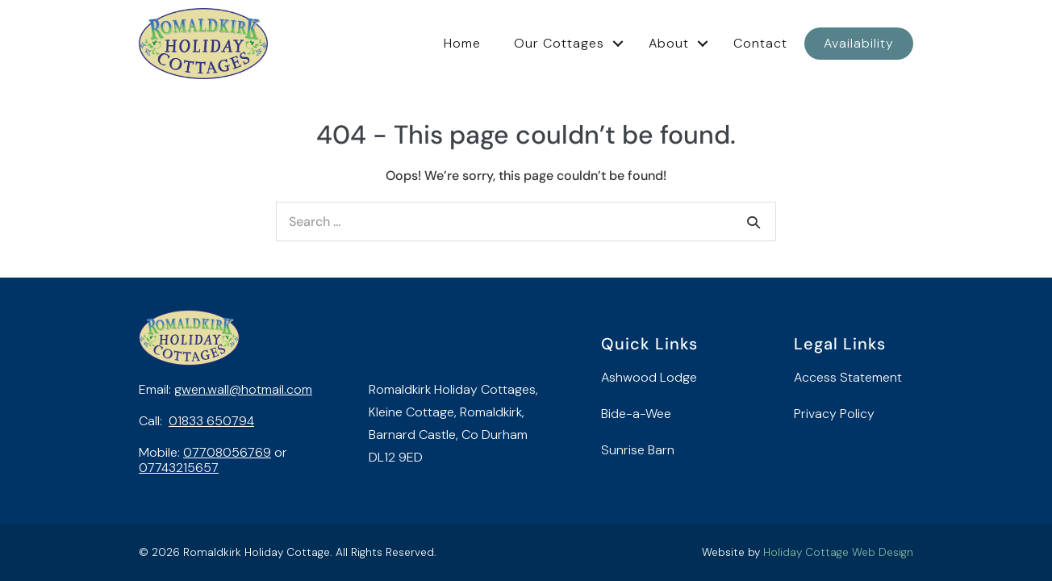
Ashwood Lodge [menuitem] (649, 377)
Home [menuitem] (462, 43)
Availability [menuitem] (859, 43)
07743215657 (179, 467)
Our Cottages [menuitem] (559, 43)
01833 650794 (211, 420)
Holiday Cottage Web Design (838, 552)
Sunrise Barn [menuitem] (637, 449)
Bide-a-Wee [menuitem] (636, 413)
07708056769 (227, 452)
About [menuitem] (669, 43)
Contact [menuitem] (760, 43)
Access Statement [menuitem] (848, 377)
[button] (618, 43)
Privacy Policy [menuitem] (834, 413)
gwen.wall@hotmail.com (243, 389)
